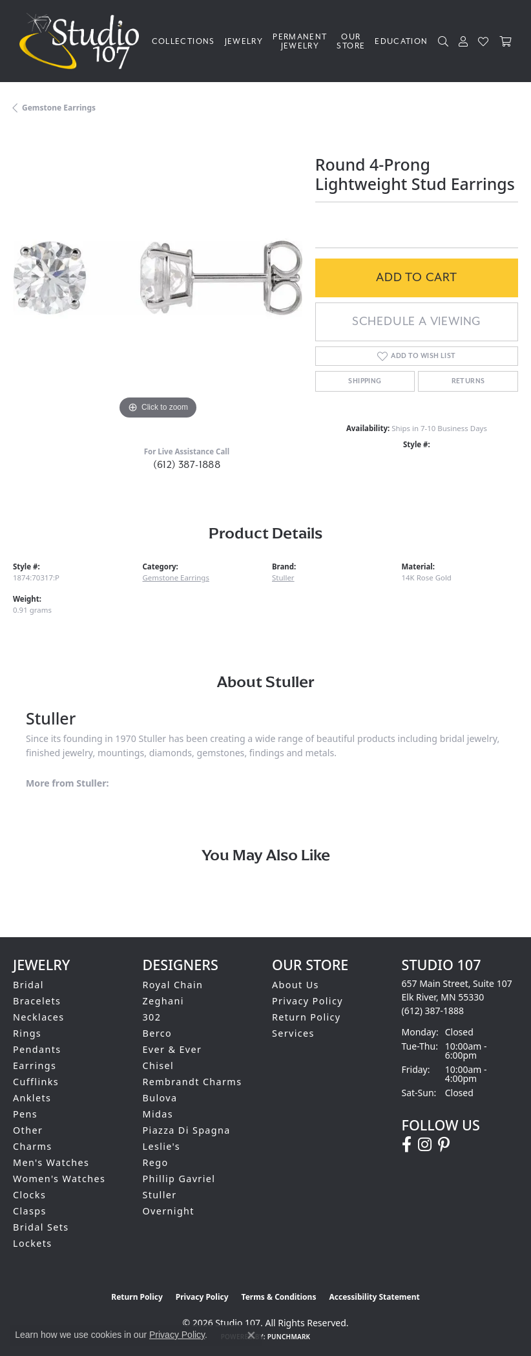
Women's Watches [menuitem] (59, 1178)
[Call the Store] (433, 1010)
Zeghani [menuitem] (163, 1001)
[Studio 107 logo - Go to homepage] (82, 41)
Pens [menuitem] (25, 1114)
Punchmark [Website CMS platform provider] (289, 1336)
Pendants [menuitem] (37, 1049)
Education (401, 41)
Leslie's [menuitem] (162, 1146)
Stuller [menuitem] (160, 1195)
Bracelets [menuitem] (37, 1001)
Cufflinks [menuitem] (36, 1081)
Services (293, 1033)
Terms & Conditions (279, 1296)
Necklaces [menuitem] (39, 1017)
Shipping (364, 381)
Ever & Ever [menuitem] (172, 1049)
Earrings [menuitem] (34, 1065)
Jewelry (244, 41)
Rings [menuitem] (27, 1033)
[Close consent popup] (251, 1335)
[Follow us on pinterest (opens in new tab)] (444, 1144)
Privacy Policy (307, 1001)
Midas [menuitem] (158, 1114)
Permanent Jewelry (300, 41)
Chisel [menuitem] (158, 1065)
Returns (468, 381)
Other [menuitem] (28, 1130)
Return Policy (306, 1017)
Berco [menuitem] (157, 1033)
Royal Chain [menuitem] (173, 985)
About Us (295, 985)
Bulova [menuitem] (160, 1098)
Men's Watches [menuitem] (51, 1162)
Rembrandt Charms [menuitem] (192, 1081)
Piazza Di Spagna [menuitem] (187, 1130)
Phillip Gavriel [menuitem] (179, 1178)
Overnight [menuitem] (168, 1211)
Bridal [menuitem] (28, 985)
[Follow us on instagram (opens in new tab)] (425, 1144)
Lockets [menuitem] (32, 1243)
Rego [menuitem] (156, 1162)
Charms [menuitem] (32, 1146)
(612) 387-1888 (187, 464)
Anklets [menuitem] (32, 1098)
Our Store (351, 41)
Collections (183, 41)
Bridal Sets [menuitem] (40, 1227)
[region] (157, 278)
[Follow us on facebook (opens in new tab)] (406, 1144)
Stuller (283, 577)
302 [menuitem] (152, 1017)
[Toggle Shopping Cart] (505, 41)
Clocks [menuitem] (29, 1195)
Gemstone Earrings (59, 107)
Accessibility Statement (374, 1296)
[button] (443, 41)
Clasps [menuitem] (30, 1211)
